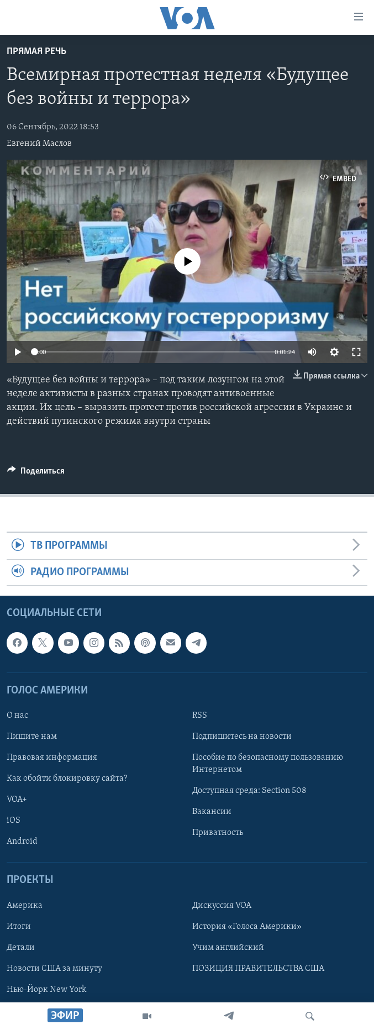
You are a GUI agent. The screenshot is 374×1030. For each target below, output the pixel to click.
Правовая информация (52, 757)
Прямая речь (36, 51)
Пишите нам (32, 736)
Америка (25, 905)
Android (22, 841)
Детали (21, 947)
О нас (17, 715)
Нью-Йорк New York (46, 989)
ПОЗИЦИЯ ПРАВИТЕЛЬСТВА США (258, 968)
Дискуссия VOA (221, 905)
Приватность (217, 832)
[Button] (36, 473)
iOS (13, 820)
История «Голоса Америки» (247, 926)
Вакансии (211, 811)
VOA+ (17, 799)
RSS (199, 715)
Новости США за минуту (54, 968)
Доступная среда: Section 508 (249, 790)
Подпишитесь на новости (242, 736)
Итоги (19, 926)
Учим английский (228, 947)
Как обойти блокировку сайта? (67, 778)
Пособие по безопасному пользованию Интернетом (267, 763)
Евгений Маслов (39, 143)
